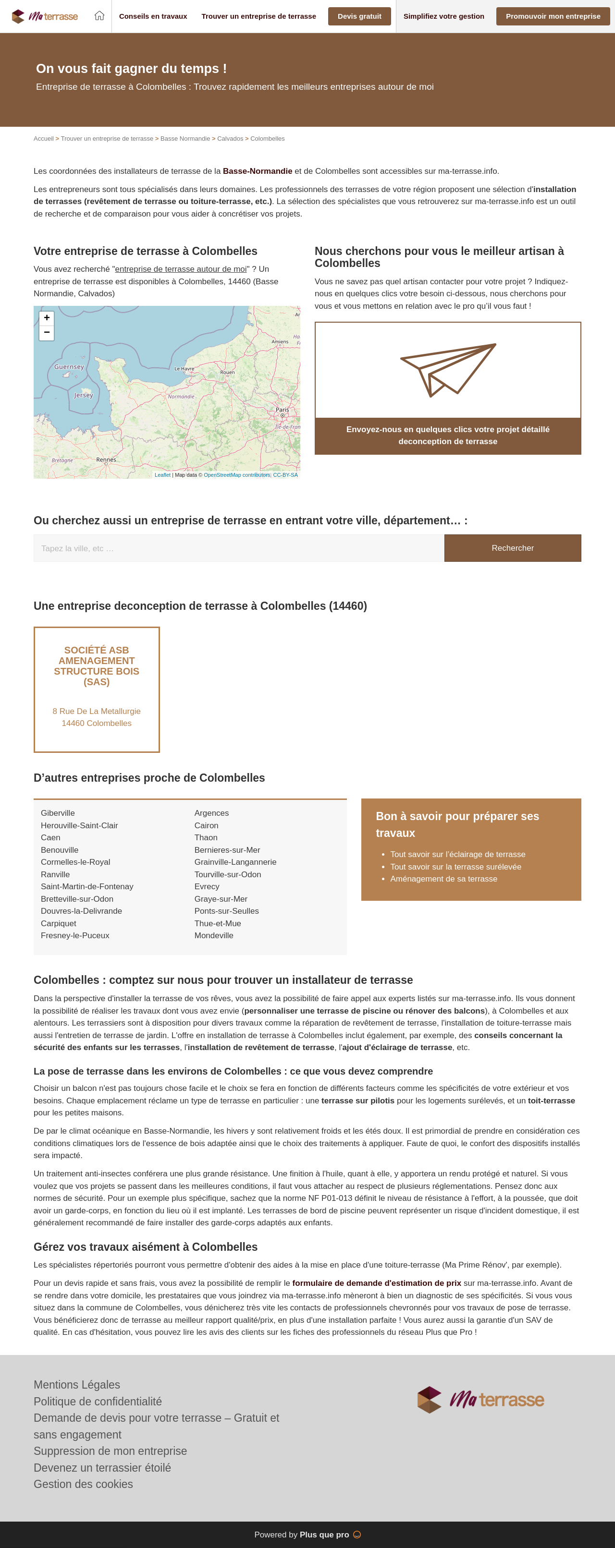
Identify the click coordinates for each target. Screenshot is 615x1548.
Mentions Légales (77, 1385)
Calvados (230, 138)
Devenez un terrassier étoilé (102, 1468)
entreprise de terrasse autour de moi (181, 269)
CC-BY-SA (285, 475)
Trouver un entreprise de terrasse (107, 138)
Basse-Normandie (258, 171)
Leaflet (163, 475)
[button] (153, 16)
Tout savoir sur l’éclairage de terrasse (458, 854)
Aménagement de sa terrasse (443, 878)
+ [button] (47, 319)
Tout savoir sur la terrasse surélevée (455, 866)
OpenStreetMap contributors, (238, 475)
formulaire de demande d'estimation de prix (377, 1283)
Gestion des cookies (83, 1484)
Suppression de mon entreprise (110, 1451)
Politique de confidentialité (98, 1401)
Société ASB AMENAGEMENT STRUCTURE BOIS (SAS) (96, 666)
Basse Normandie (185, 138)
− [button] (47, 333)
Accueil (44, 138)
